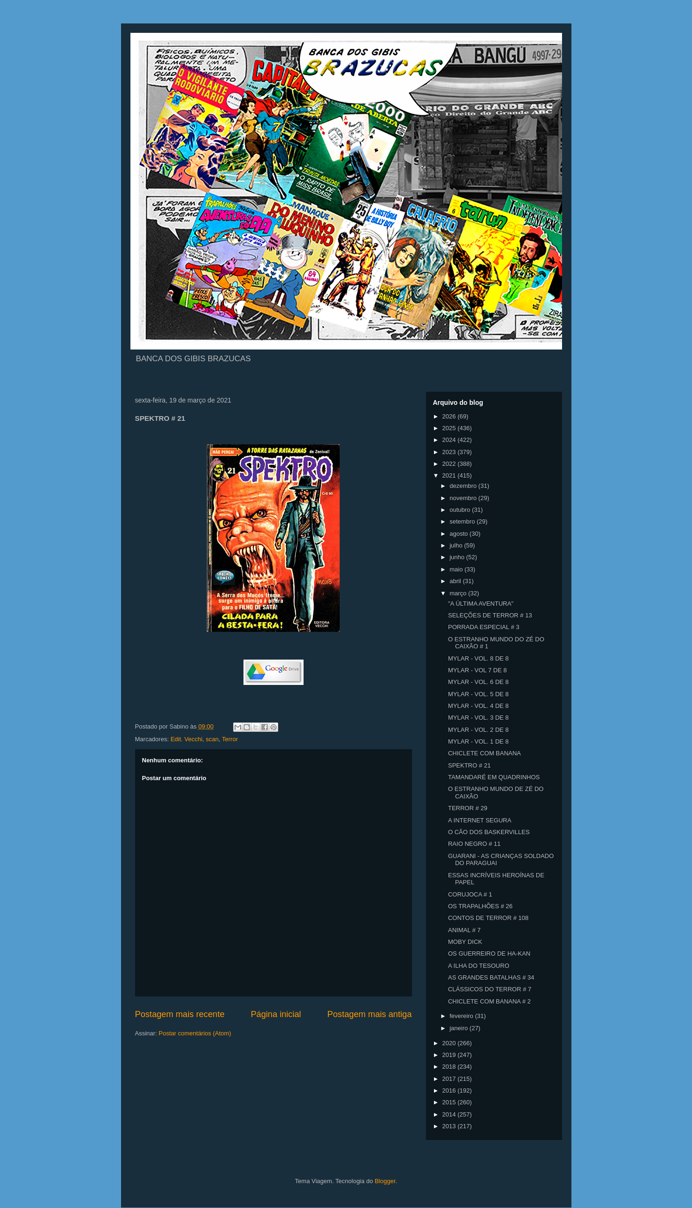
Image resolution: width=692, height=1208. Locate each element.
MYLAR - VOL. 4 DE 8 (478, 705)
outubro (460, 509)
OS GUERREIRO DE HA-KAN (489, 953)
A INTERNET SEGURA (479, 820)
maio (456, 569)
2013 (450, 1126)
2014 (450, 1114)
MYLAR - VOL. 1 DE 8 (478, 741)
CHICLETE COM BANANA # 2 (489, 1001)
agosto (459, 533)
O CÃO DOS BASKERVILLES (489, 832)
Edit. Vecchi (186, 739)
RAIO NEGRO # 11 (474, 843)
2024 (450, 439)
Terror (230, 739)
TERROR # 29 (467, 808)
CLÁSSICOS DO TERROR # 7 (489, 989)
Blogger (385, 1181)
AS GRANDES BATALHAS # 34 (491, 977)
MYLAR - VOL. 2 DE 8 (478, 729)
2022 (450, 463)
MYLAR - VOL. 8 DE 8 (478, 658)
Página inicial (276, 1014)
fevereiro (462, 1015)
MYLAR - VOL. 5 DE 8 (478, 694)
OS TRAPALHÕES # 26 (480, 906)
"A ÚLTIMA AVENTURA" (481, 603)
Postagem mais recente (180, 1014)
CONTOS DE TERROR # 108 (488, 917)
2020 (450, 1043)
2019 (450, 1054)
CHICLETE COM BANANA (484, 753)
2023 (450, 452)
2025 (450, 428)
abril (456, 581)
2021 (450, 475)
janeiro (459, 1028)
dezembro (463, 485)
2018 (450, 1066)
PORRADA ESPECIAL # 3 (483, 627)
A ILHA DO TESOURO (478, 965)
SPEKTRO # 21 (469, 765)
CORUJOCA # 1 (470, 894)
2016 (450, 1090)
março (458, 593)
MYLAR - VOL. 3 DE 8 (478, 717)
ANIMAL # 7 (464, 930)
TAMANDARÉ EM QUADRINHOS (494, 777)
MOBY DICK (465, 941)
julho (456, 545)
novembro (463, 497)
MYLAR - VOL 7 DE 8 (477, 670)
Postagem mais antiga (369, 1014)
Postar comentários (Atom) (195, 1033)
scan (212, 739)
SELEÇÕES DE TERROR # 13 (490, 615)
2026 (450, 416)
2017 (450, 1078)
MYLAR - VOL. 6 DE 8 (478, 681)
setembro (463, 521)
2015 (450, 1102)
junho (457, 557)
